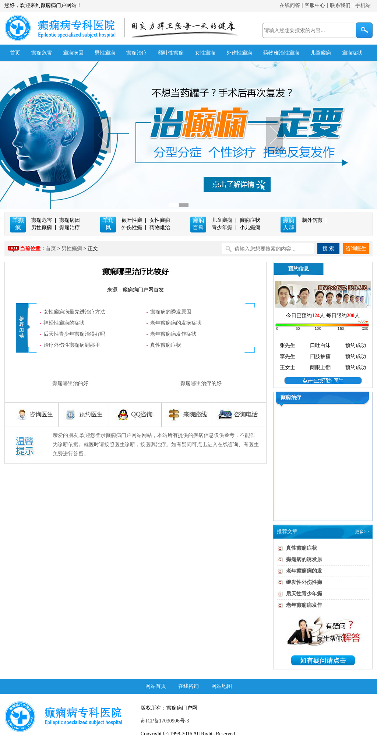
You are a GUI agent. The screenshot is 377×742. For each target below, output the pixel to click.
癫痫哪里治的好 (70, 383)
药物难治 (159, 227)
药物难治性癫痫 (281, 53)
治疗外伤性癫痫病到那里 (71, 345)
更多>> (362, 531)
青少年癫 (222, 227)
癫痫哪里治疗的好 (201, 383)
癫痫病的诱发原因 (170, 312)
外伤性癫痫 (239, 53)
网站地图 (221, 686)
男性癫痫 (105, 53)
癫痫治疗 (136, 53)
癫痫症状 (352, 53)
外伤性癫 (131, 227)
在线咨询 (188, 686)
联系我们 (340, 5)
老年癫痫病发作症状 (173, 334)
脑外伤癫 (312, 220)
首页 (15, 53)
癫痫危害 (41, 53)
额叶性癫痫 (171, 53)
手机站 (363, 5)
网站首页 (155, 686)
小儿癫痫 (250, 227)
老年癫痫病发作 (304, 605)
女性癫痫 (205, 53)
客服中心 (314, 5)
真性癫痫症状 (165, 345)
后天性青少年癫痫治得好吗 (74, 334)
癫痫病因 (73, 53)
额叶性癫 (131, 220)
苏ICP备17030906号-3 (165, 721)
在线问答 (289, 5)
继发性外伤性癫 (304, 582)
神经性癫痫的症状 (64, 323)
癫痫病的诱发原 (304, 559)
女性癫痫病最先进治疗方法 (74, 312)
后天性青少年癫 (304, 593)
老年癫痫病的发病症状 (176, 323)
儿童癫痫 (320, 53)
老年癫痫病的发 (304, 571)
